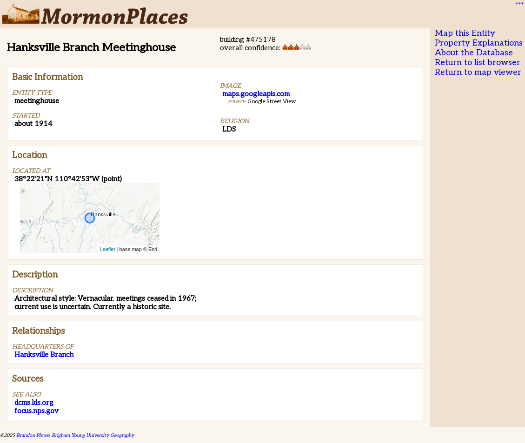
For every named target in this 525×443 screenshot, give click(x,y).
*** (518, 5)
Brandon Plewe (32, 435)
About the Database (474, 53)
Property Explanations (479, 43)
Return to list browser (477, 62)
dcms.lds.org (33, 402)
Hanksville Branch (43, 354)
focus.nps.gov (36, 411)
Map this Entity (465, 33)
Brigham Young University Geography (93, 435)
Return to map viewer (478, 72)
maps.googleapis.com (256, 94)
